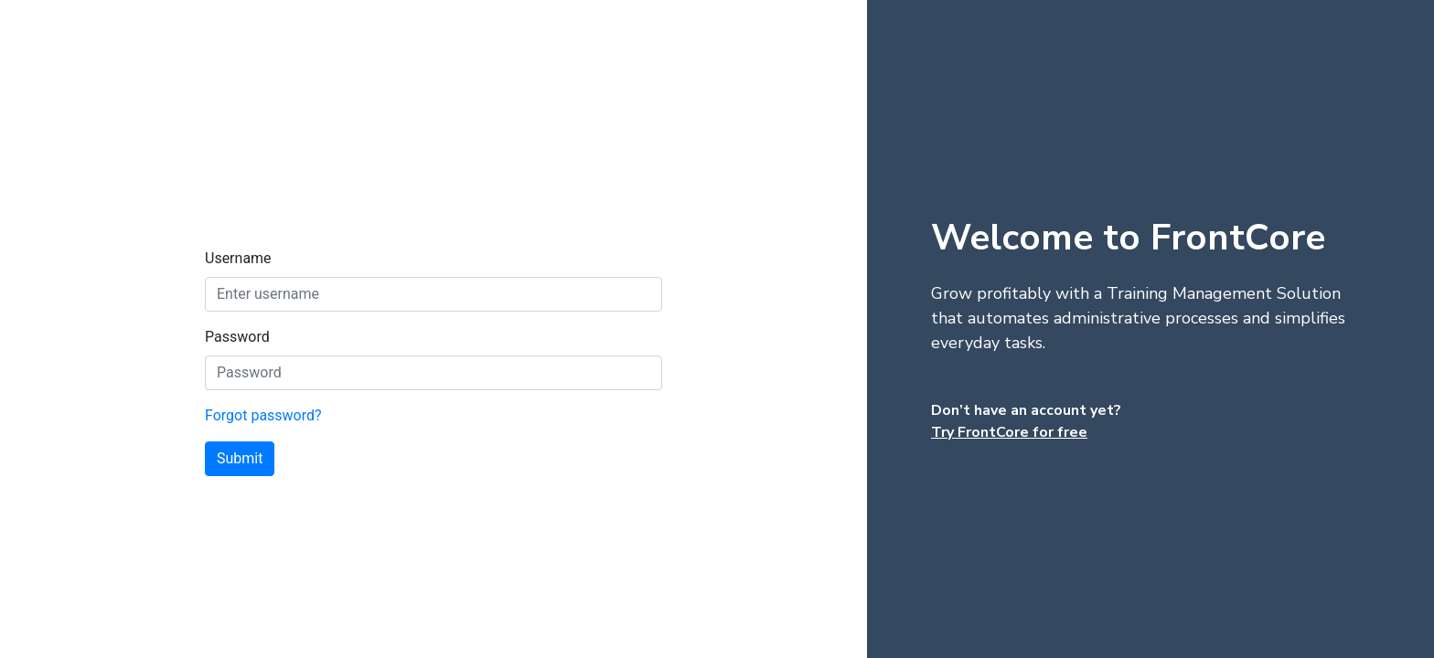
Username (238, 258)
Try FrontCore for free (1009, 432)
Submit (239, 458)
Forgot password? (263, 415)
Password (237, 336)
